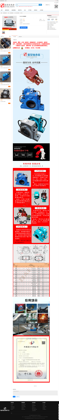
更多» (10, 36)
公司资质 (41, 10)
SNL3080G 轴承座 (3, 101)
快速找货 (12, 404)
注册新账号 (17, 396)
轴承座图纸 (14, 10)
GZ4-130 (22, 6)
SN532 (28, 6)
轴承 (30, 6)
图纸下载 (19, 10)
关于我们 (29, 10)
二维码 (57, 0)
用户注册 (33, 404)
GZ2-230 (26, 6)
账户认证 (33, 406)
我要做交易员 (23, 409)
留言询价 (23, 27)
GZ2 (31, 6)
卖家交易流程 (23, 405)
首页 (1, 10)
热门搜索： (17, 6)
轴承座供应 (7, 10)
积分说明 (44, 405)
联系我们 (35, 10)
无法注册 (44, 404)
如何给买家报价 (23, 406)
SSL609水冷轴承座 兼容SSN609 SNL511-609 (5, 84)
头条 (25, 10)
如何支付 (12, 409)
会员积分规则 (34, 410)
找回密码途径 (34, 405)
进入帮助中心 (44, 409)
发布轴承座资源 (23, 404)
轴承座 (20, 6)
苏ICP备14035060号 (42, 418)
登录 (14, 396)
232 (24, 6)
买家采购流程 (12, 406)
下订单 (12, 405)
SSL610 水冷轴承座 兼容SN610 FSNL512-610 (5, 67)
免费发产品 (48, 4)
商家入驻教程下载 (34, 409)
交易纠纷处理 (44, 406)
